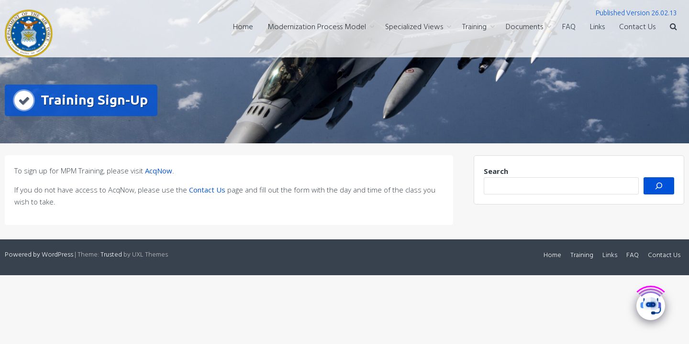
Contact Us (637, 27)
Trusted (111, 254)
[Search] (659, 185)
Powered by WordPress (39, 254)
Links (597, 27)
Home (243, 27)
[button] (673, 27)
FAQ (569, 27)
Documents (524, 27)
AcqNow (158, 170)
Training (474, 27)
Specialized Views (414, 27)
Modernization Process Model (316, 27)
